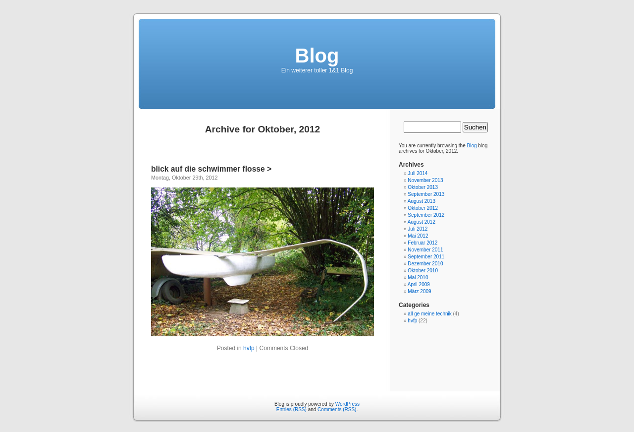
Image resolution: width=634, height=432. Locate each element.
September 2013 (426, 194)
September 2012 (426, 215)
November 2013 (425, 180)
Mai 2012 (418, 236)
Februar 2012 (422, 243)
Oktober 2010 (423, 270)
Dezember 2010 (425, 263)
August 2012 (421, 222)
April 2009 (419, 284)
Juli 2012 (417, 229)
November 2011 (425, 249)
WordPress (347, 404)
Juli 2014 (417, 173)
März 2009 (419, 291)
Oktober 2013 (423, 187)
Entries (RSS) (291, 409)
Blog (317, 55)
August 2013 (421, 201)
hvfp (249, 348)
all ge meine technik (429, 313)
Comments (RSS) (336, 409)
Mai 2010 (418, 277)
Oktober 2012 (423, 208)
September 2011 (426, 256)
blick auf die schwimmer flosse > (211, 169)
